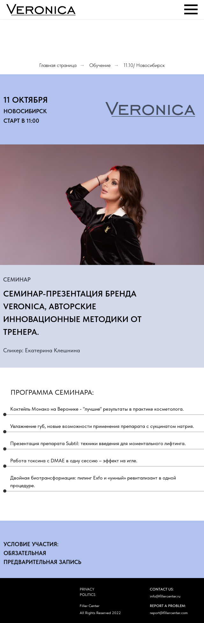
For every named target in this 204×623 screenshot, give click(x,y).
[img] (58, 609)
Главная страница (57, 65)
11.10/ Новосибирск (144, 65)
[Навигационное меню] (191, 9)
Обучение (100, 65)
